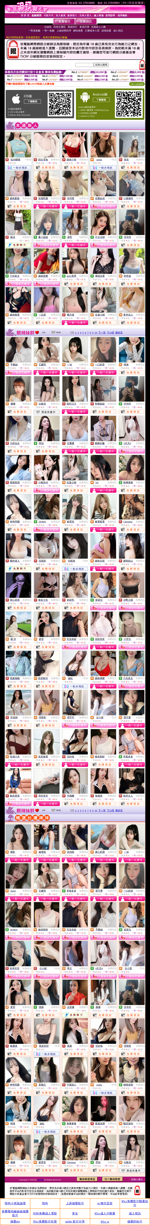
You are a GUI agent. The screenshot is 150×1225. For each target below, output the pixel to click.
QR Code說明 (136, 84)
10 (96, 332)
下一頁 (102, 332)
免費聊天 (26, 237)
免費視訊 (55, 159)
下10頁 (110, 332)
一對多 (28, 159)
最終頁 (119, 332)
